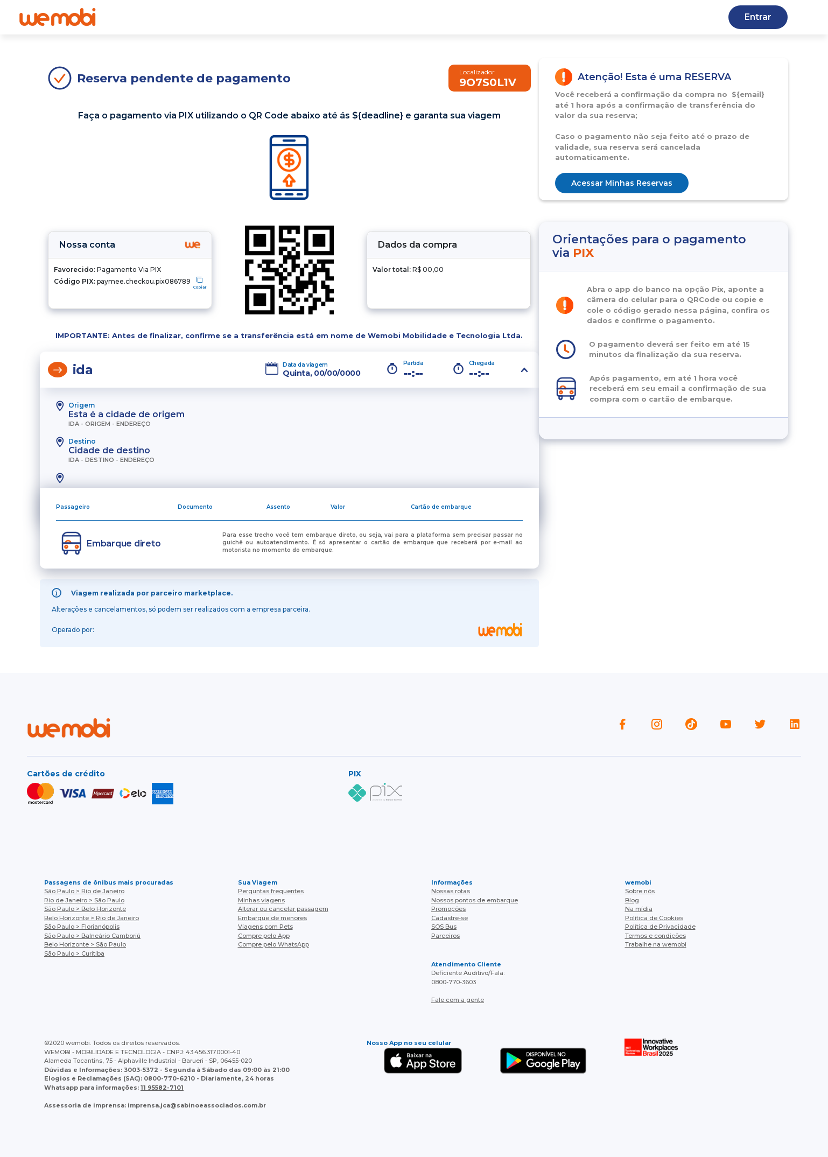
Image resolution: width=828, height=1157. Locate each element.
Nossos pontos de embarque (474, 900)
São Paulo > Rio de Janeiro (84, 891)
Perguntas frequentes (271, 891)
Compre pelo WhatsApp (273, 944)
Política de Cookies (654, 918)
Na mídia (638, 909)
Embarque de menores (272, 918)
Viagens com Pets (265, 926)
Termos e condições (655, 935)
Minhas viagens (261, 900)
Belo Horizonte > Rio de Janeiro (91, 918)
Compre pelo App (264, 935)
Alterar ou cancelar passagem (283, 909)
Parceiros (445, 935)
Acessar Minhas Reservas (621, 183)
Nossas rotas (337, 17)
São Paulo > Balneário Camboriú (92, 935)
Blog (279, 17)
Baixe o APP (411, 17)
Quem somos (172, 17)
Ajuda (235, 17)
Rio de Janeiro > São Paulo (84, 900)
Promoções (448, 909)
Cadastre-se (483, 17)
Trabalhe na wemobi (655, 944)
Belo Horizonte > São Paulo (85, 944)
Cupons (547, 17)
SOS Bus (444, 926)
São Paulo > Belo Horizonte (85, 909)
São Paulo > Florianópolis (82, 926)
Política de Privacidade (660, 926)
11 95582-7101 (162, 1087)
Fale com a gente (457, 1000)
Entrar (758, 17)
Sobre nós (640, 891)
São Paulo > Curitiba (74, 953)
